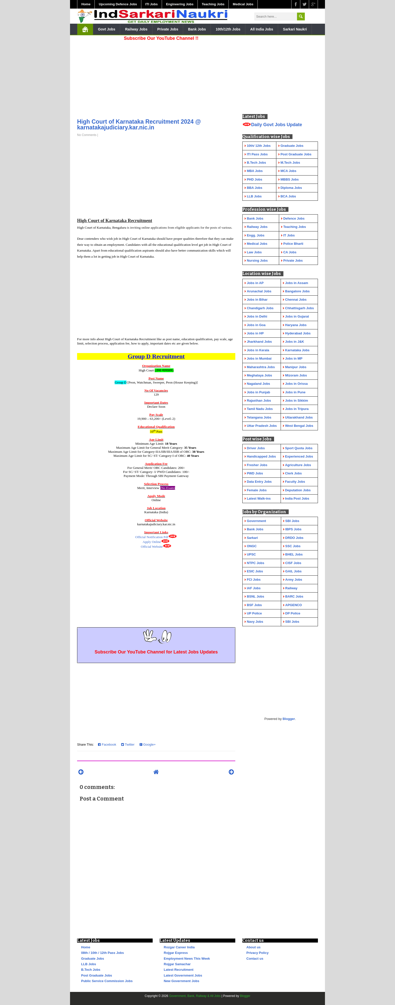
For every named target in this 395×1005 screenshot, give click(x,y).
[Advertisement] (156, 78)
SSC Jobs (293, 546)
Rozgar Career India (179, 947)
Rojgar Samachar (177, 964)
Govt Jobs (106, 29)
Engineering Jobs (179, 4)
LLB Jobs (88, 964)
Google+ (148, 744)
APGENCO (293, 605)
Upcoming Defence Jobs (118, 4)
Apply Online (152, 542)
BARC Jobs (294, 596)
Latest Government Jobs (183, 975)
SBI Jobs (292, 521)
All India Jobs (261, 29)
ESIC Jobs (255, 571)
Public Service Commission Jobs (107, 981)
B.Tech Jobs (90, 970)
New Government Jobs (181, 981)
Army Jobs (293, 579)
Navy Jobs (255, 621)
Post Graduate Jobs (96, 975)
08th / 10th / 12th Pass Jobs (102, 953)
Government (256, 521)
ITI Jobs (151, 4)
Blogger (289, 719)
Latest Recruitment (178, 970)
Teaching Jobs (213, 4)
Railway (291, 588)
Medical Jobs (243, 4)
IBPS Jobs (293, 529)
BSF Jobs (254, 605)
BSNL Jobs (255, 596)
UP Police (254, 613)
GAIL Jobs (293, 571)
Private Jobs (167, 29)
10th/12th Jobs (228, 29)
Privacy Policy (257, 953)
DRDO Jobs (294, 538)
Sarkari (252, 538)
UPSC (251, 554)
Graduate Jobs (92, 958)
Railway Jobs (136, 29)
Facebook (107, 744)
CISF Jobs (293, 563)
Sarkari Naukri (295, 29)
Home (85, 4)
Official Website (152, 546)
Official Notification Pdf (151, 537)
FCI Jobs (254, 579)
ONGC (252, 546)
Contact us (254, 958)
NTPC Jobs (255, 563)
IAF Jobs (254, 588)
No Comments (86, 135)
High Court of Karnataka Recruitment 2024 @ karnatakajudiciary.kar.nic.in (139, 124)
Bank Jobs (197, 29)
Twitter (128, 744)
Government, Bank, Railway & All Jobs (195, 996)
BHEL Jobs (294, 554)
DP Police (292, 613)
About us (253, 947)
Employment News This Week (187, 958)
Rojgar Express (176, 953)
